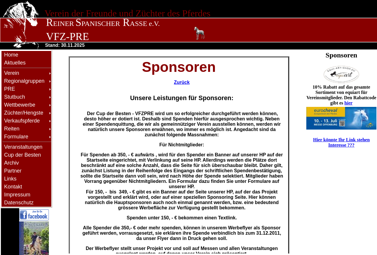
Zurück (181, 82)
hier (348, 102)
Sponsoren (341, 55)
